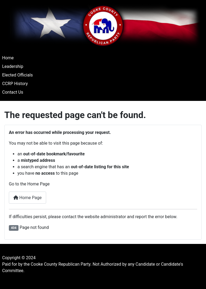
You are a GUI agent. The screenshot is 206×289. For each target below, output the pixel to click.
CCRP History (15, 83)
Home (8, 57)
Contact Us (12, 92)
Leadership (12, 66)
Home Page (27, 197)
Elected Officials (17, 75)
